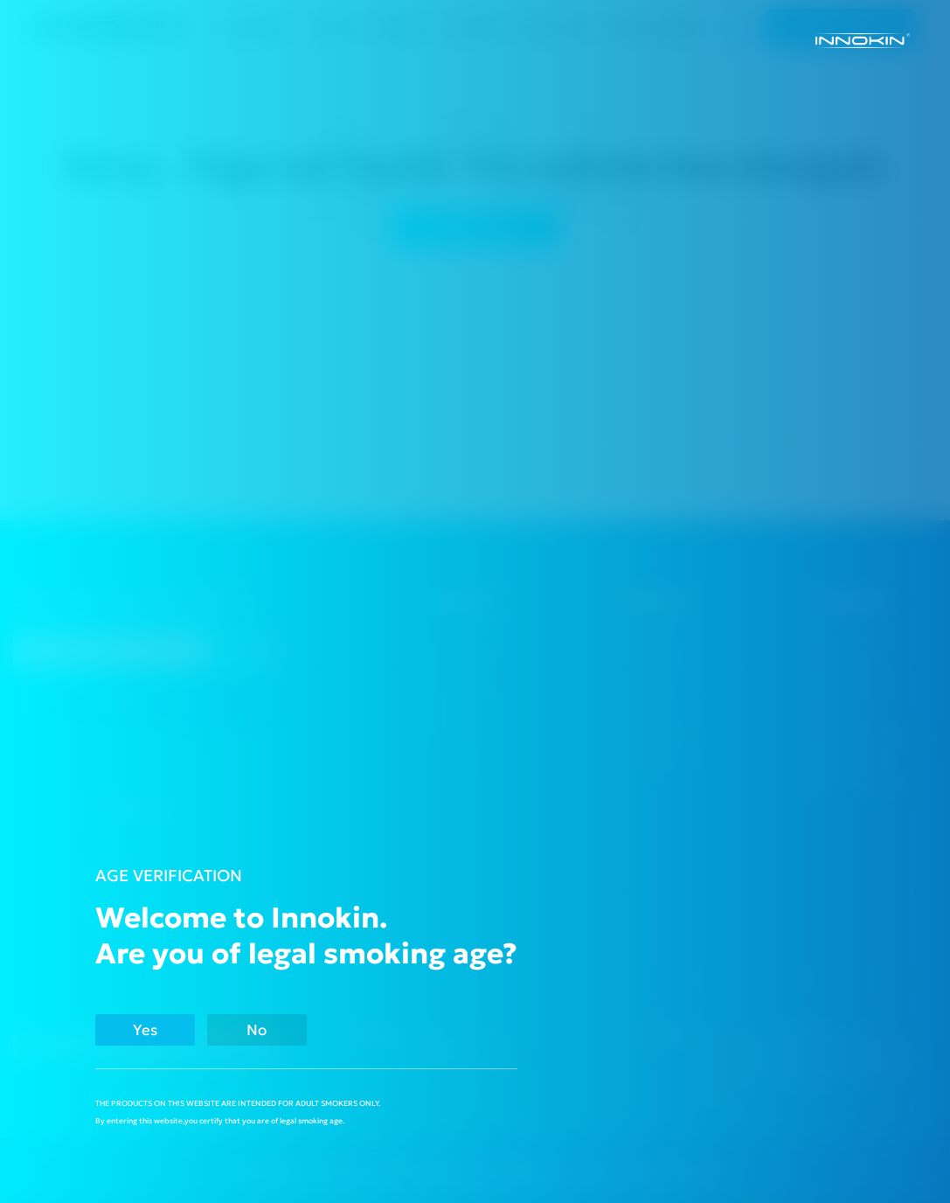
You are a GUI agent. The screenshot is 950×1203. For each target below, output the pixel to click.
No (279, 1029)
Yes (152, 1029)
